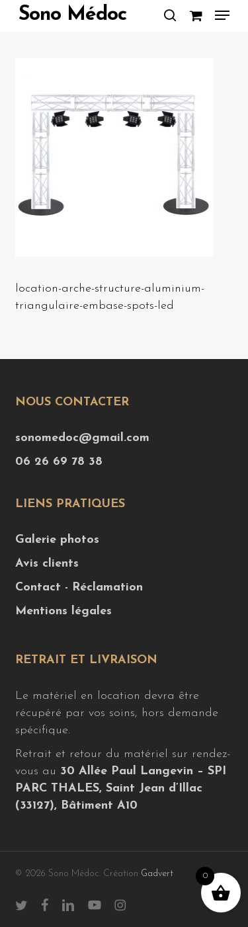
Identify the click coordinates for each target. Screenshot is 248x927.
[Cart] (195, 15)
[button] (222, 15)
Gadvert (157, 874)
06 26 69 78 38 (59, 462)
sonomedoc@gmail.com (82, 438)
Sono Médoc (72, 15)
